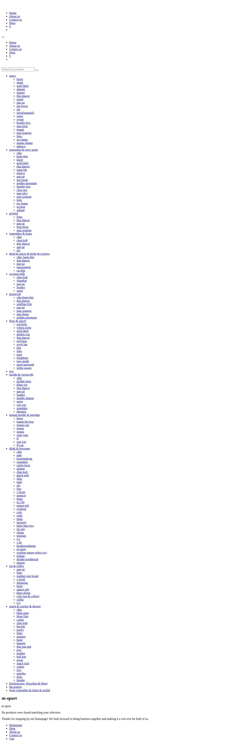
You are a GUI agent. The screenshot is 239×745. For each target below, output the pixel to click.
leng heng (22, 226)
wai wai (21, 404)
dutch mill (23, 475)
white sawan (24, 368)
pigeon (21, 562)
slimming (22, 582)
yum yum (22, 435)
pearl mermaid (25, 364)
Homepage (15, 725)
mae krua (22, 126)
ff (17, 438)
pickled (13, 213)
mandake (22, 408)
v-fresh (21, 492)
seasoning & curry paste (23, 149)
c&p (19, 153)
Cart (11, 738)
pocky (20, 629)
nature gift (23, 505)
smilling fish (24, 304)
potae (20, 660)
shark (20, 82)
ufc (18, 109)
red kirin (22, 324)
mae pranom (24, 132)
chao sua (22, 190)
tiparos (21, 92)
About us (14, 16)
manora (21, 636)
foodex (21, 287)
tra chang (22, 139)
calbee (20, 666)
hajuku (21, 680)
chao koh (22, 240)
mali (19, 482)
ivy (18, 539)
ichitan (21, 556)
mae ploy (22, 193)
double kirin (24, 381)
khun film (22, 616)
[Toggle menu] (3, 37)
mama (20, 428)
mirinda (21, 535)
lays (19, 670)
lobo (19, 136)
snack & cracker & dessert (25, 606)
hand (19, 639)
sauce (12, 75)
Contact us (15, 19)
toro (19, 650)
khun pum (23, 613)
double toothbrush (27, 559)
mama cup (23, 425)
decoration (15, 686)
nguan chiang (25, 143)
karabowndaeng (26, 545)
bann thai (22, 156)
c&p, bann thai (25, 257)
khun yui (22, 384)
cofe (19, 512)
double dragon (25, 398)
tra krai (21, 206)
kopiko (21, 653)
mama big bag (25, 421)
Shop (12, 23)
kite (19, 347)
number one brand (27, 576)
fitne (19, 478)
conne (20, 619)
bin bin (21, 626)
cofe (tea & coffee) (28, 596)
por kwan (22, 106)
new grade (23, 361)
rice (11, 371)
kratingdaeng (24, 458)
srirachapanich (25, 112)
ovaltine (21, 509)
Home (12, 13)
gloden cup (23, 334)
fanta (20, 519)
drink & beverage (19, 448)
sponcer (21, 495)
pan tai (21, 102)
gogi (19, 354)
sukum (21, 210)
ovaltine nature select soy (32, 552)
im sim (21, 529)
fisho (20, 633)
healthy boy (24, 122)
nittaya (21, 173)
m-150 (20, 502)
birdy (20, 586)
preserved (15, 294)
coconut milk (17, 274)
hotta (20, 498)
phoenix (21, 411)
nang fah (22, 169)
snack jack (23, 663)
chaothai (22, 280)
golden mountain (27, 183)
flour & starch (17, 321)
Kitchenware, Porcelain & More (28, 683)
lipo (19, 488)
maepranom (24, 267)
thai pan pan (24, 646)
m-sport (21, 549)
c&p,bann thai (25, 297)
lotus (19, 216)
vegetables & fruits (20, 233)
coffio (20, 599)
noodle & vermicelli (21, 374)
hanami (21, 643)
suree (20, 116)
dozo (19, 676)
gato (19, 455)
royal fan (22, 344)
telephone (22, 357)
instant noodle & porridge (24, 415)
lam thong (23, 314)
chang (20, 532)
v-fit (19, 542)
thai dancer (23, 96)
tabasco (21, 146)
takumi (21, 89)
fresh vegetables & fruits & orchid (29, 690)
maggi (20, 129)
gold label (23, 85)
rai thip (21, 270)
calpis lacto (23, 465)
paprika (21, 673)
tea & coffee (16, 566)
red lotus (22, 341)
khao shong (23, 592)
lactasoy (21, 522)
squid (20, 99)
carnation (22, 462)
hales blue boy (25, 525)
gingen (21, 468)
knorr (20, 79)
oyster (20, 119)
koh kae (21, 656)
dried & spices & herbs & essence (29, 253)
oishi (19, 515)
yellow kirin (24, 327)
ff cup (20, 445)
